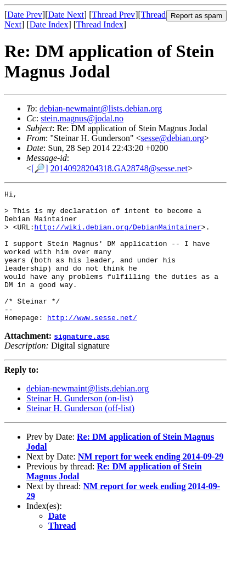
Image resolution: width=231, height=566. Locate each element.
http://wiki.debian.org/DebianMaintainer (118, 235)
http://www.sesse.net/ (92, 344)
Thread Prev (113, 14)
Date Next (66, 14)
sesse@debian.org (172, 138)
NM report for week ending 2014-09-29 (151, 482)
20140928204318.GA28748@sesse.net (119, 168)
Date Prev (24, 14)
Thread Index (99, 24)
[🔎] (39, 168)
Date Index (49, 24)
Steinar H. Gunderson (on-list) (79, 424)
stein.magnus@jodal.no (82, 118)
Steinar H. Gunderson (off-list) (80, 434)
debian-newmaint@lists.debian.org (101, 108)
